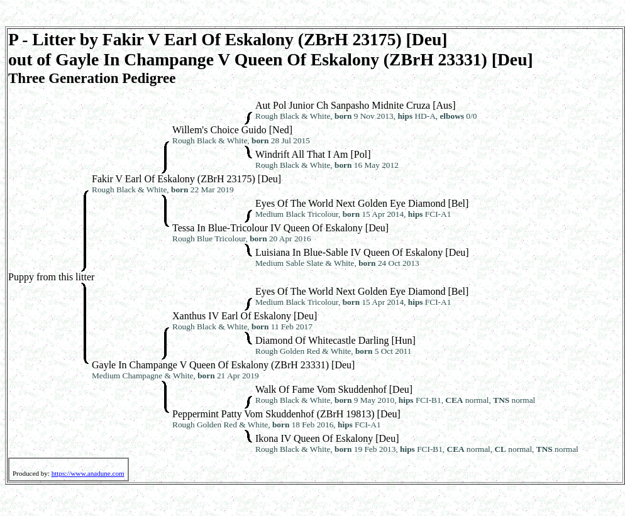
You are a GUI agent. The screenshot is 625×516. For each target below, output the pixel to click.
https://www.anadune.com (88, 473)
